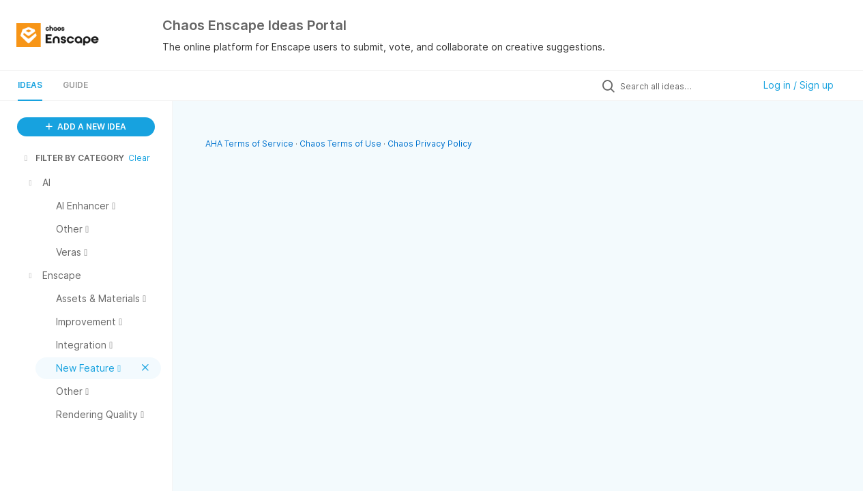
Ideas (30, 85)
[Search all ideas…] (683, 86)
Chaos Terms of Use (340, 143)
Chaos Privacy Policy (429, 143)
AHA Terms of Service (250, 143)
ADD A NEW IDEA (86, 126)
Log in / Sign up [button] (798, 85)
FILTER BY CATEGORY (73, 158)
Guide (75, 85)
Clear (139, 158)
